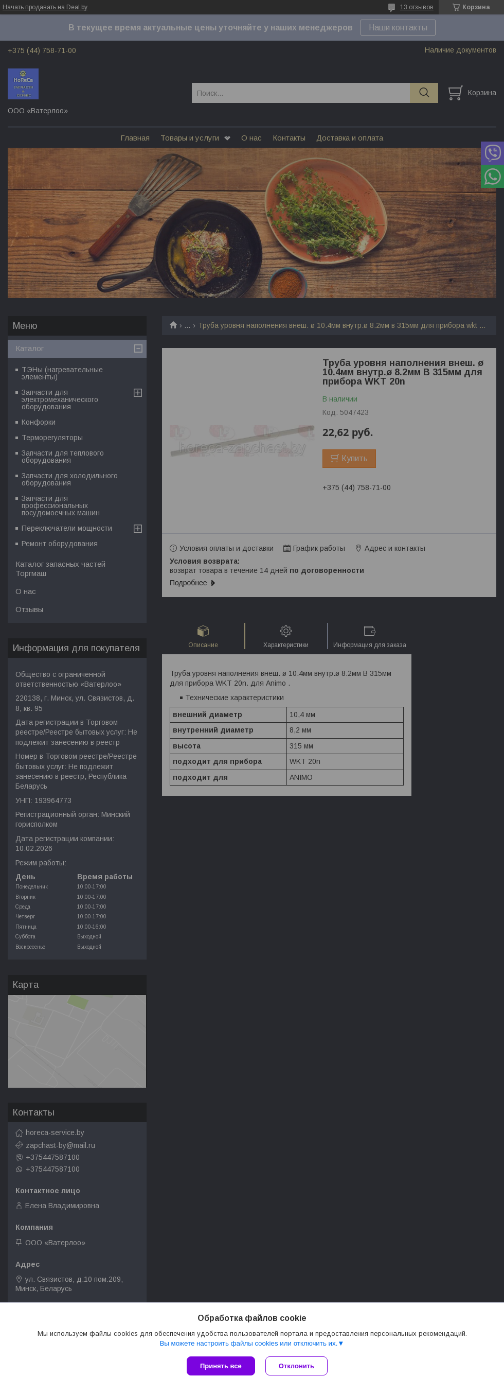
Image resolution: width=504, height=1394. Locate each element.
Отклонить (296, 1366)
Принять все (221, 1366)
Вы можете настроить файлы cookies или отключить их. (248, 1343)
